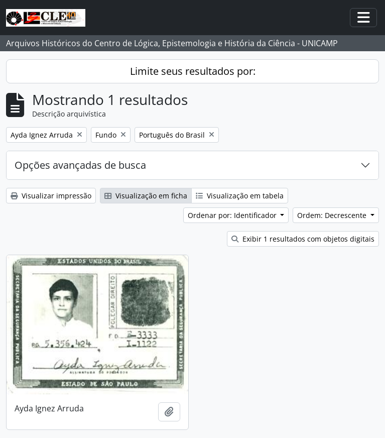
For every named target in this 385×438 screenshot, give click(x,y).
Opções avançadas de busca (80, 165)
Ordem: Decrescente (332, 215)
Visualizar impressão (51, 195)
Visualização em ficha (145, 195)
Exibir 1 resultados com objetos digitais (302, 239)
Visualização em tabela (240, 195)
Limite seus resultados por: (192, 71)
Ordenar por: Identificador (233, 215)
